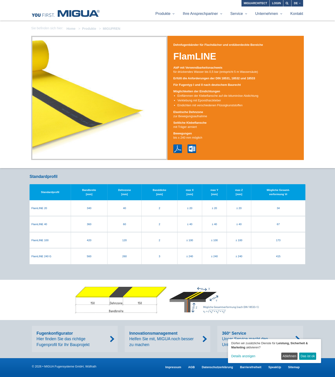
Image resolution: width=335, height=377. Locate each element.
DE (297, 3)
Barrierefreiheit (250, 367)
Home (71, 28)
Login (276, 3)
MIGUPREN (111, 28)
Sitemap (294, 367)
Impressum (173, 367)
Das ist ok (308, 356)
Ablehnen (289, 356)
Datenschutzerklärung (217, 367)
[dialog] (274, 351)
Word (192, 148)
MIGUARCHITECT (255, 3)
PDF (177, 148)
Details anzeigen (243, 356)
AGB (191, 367)
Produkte (89, 28)
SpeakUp (274, 367)
